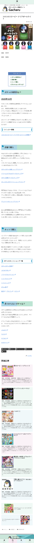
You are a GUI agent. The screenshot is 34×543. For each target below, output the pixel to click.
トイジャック (6, 283)
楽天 (3, 291)
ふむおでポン (6, 270)
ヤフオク (4, 338)
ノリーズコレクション (8, 274)
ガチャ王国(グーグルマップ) (10, 177)
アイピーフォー (20, 349)
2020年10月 (5, 349)
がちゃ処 (4, 287)
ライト (4, 351)
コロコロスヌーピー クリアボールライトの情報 (16, 135)
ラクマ (4, 334)
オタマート (5, 342)
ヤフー (17, 291)
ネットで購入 (14, 82)
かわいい (12, 349)
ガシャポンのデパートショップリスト (13, 182)
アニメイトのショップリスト (10, 201)
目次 (14, 73)
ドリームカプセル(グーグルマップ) (12, 173)
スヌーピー (29, 349)
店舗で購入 (14, 79)
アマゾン (10, 291)
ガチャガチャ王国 (7, 266)
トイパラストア (6, 278)
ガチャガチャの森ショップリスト (11, 169)
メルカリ (4, 330)
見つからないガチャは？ (17, 84)
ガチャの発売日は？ (16, 77)
